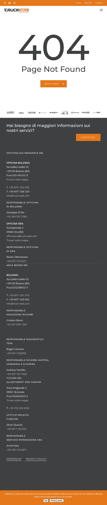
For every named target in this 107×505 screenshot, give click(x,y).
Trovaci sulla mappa (17, 179)
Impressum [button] (13, 458)
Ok (46, 501)
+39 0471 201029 (16, 429)
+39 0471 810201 (16, 261)
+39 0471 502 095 (19, 187)
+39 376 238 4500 (19, 408)
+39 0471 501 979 (19, 295)
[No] (103, 497)
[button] (101, 10)
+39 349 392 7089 (16, 216)
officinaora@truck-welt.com (21, 236)
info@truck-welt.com (18, 195)
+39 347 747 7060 (16, 374)
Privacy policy (56, 501)
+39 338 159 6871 (16, 449)
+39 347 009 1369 (16, 324)
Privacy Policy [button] (36, 458)
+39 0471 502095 (16, 353)
